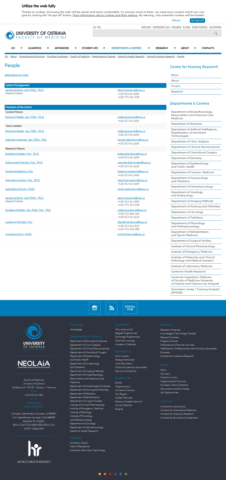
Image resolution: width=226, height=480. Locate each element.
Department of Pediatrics (187, 217)
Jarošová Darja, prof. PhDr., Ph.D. (24, 90)
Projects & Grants (169, 341)
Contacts (208, 48)
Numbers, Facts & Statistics (174, 385)
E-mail (186, 27)
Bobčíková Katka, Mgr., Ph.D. (22, 154)
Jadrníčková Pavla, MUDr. (20, 189)
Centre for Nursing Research (161, 56)
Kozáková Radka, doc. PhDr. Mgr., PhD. (28, 210)
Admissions (65, 48)
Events (118, 383)
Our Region (121, 394)
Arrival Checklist (123, 405)
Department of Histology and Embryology (187, 194)
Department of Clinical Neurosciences (195, 147)
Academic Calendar (125, 344)
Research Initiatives (170, 330)
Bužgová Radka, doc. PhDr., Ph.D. (24, 117)
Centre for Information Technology (87, 450)
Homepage (76, 329)
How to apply (122, 356)
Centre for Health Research (131, 56)
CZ (94, 27)
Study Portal (200, 27)
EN (99, 27)
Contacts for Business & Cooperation (179, 418)
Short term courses (125, 341)
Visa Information (123, 363)
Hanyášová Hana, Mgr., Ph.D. (22, 180)
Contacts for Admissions (173, 406)
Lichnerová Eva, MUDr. (18, 234)
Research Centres (169, 337)
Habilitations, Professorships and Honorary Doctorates (188, 348)
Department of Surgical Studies (191, 241)
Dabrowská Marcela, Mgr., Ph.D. (24, 162)
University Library (79, 443)
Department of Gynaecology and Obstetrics (189, 180)
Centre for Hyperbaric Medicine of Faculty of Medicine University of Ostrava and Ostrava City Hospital (195, 280)
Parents (119, 409)
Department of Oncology (187, 212)
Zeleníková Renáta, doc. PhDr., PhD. (26, 140)
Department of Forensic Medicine (192, 172)
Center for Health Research (84, 431)
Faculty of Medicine (80, 56)
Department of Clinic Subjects (190, 141)
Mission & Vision (169, 377)
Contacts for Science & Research (177, 356)
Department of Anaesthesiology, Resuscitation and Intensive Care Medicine (192, 115)
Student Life (93, 48)
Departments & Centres (130, 48)
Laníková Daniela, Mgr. (19, 222)
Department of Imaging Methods (192, 201)
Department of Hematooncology (192, 186)
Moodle (176, 27)
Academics (38, 48)
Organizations (122, 386)
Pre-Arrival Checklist (125, 371)
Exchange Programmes (127, 337)
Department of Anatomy (186, 124)
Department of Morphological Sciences (90, 386)
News (174, 75)
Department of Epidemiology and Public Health (189, 165)
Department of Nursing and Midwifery (195, 206)
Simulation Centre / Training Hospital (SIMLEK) (195, 291)
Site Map (146, 27)
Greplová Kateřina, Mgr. (19, 171)
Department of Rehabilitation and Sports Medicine (190, 234)
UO (16, 48)
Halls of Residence (79, 446)
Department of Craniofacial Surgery (194, 152)
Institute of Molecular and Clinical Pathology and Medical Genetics (193, 259)
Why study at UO (124, 329)
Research (166, 48)
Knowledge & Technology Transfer (178, 333)
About (188, 48)
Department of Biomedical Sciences (88, 341)
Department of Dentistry (186, 158)
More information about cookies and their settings (105, 15)
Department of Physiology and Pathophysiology (188, 225)
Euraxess (165, 352)
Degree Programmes (126, 333)
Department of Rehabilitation (85, 397)
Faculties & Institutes (57, 56)
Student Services (124, 398)
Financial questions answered (131, 367)
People (180, 56)
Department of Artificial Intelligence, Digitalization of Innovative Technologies (194, 132)
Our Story (165, 374)
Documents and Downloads (174, 389)
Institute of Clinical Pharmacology (193, 246)
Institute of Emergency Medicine (191, 252)
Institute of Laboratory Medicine (191, 266)
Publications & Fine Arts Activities (177, 345)
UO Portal (215, 27)
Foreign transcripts (124, 360)
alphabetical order (17, 75)
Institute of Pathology (81, 412)
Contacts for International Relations (178, 410)
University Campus (125, 390)
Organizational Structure (32, 56)
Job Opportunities (169, 392)
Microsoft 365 (161, 27)
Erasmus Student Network (128, 401)
